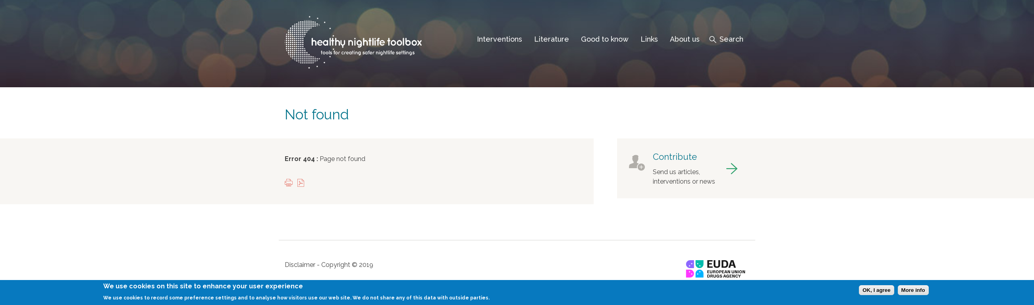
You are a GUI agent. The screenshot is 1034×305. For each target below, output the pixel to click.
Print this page (291, 183)
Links (649, 39)
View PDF (303, 183)
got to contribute (683, 168)
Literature (551, 39)
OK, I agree (876, 293)
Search (731, 39)
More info (913, 293)
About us (685, 39)
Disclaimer (300, 265)
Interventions (499, 39)
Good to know (605, 39)
